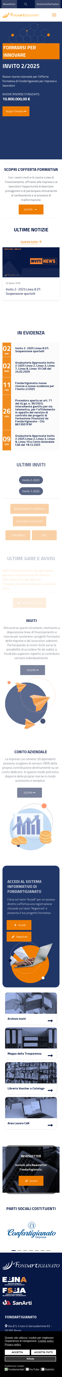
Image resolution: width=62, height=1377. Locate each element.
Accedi (19, 925)
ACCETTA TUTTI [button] (43, 1352)
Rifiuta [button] (30, 1358)
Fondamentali (16, 1369)
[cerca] (24, 4)
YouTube (34, 1369)
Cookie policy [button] (46, 1341)
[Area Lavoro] (50, 1125)
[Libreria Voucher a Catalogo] (50, 1091)
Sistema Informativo (48, 4)
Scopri (31, 209)
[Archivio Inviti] (50, 1021)
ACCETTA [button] (17, 1352)
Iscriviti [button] (30, 1180)
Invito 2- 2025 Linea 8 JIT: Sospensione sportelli (23, 291)
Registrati (19, 936)
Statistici (49, 1369)
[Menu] (54, 15)
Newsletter (9, 4)
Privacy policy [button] (13, 1344)
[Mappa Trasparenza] (50, 1056)
